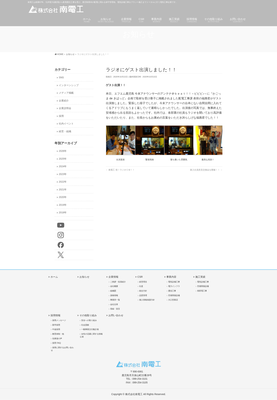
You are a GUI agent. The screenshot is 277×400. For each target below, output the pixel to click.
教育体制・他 (58, 334)
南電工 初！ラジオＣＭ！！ (120, 170)
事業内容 (171, 276)
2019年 (63, 205)
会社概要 (114, 286)
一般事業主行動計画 (90, 329)
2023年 (63, 174)
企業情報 (113, 276)
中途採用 (56, 329)
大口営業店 (173, 300)
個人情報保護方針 (147, 300)
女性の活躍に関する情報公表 (91, 335)
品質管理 (143, 295)
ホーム (54, 276)
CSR (140, 276)
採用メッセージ (59, 320)
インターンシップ (69, 85)
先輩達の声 (57, 338)
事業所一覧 (115, 300)
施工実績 (200, 276)
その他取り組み (88, 315)
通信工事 (172, 291)
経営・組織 (65, 131)
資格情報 (114, 295)
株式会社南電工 (134, 394)
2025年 (63, 158)
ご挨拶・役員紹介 (118, 282)
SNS (61, 77)
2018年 (63, 212)
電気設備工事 (174, 282)
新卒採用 (56, 325)
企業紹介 (64, 100)
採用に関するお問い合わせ (62, 348)
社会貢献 (85, 325)
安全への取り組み (89, 320)
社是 (141, 286)
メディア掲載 (66, 93)
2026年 (63, 151)
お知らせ (84, 276)
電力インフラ (174, 286)
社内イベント (66, 123)
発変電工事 (202, 291)
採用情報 (55, 315)
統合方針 (143, 291)
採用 (61, 116)
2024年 (63, 166)
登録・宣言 (115, 309)
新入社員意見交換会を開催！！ (206, 170)
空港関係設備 (174, 295)
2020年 (63, 197)
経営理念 (143, 282)
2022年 (63, 181)
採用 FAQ (56, 343)
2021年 (63, 189)
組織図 (113, 291)
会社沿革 (114, 304)
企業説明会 (65, 108)
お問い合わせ (115, 315)
